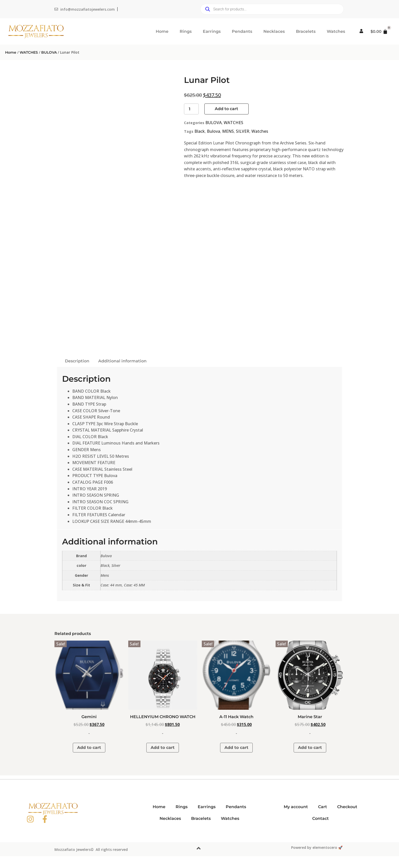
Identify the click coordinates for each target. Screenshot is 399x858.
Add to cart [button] (89, 747)
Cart (322, 806)
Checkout (347, 806)
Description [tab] (77, 361)
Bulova (213, 131)
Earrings (212, 31)
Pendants (242, 31)
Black (199, 131)
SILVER (242, 131)
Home (162, 31)
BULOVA (49, 52)
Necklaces (274, 31)
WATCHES (29, 52)
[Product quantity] (191, 108)
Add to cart (226, 108)
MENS (228, 131)
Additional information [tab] (122, 361)
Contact (320, 818)
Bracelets (306, 31)
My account (296, 806)
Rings (186, 31)
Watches (336, 31)
